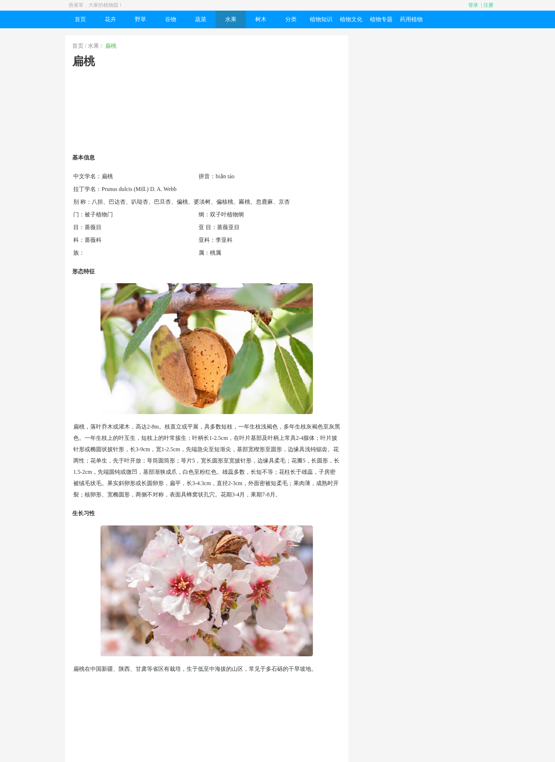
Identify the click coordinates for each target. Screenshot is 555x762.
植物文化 (351, 19)
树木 (261, 19)
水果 (230, 19)
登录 (473, 5)
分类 (291, 19)
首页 (80, 19)
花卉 (110, 19)
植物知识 (321, 19)
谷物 (170, 19)
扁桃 (110, 46)
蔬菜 (200, 19)
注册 (488, 5)
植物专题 (381, 19)
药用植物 (411, 19)
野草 (140, 19)
